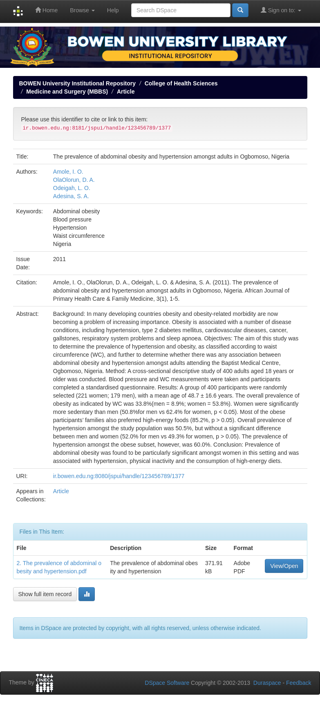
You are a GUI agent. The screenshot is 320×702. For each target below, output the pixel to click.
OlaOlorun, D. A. (74, 180)
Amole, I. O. (68, 171)
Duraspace (267, 683)
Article (126, 91)
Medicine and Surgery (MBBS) (67, 91)
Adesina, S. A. (71, 196)
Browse (82, 10)
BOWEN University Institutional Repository (77, 83)
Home (46, 10)
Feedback (298, 683)
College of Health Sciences (181, 83)
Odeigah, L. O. (71, 188)
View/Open (284, 566)
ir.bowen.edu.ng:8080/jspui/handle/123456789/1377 (119, 476)
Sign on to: (281, 10)
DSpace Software (167, 683)
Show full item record (45, 594)
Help (113, 10)
